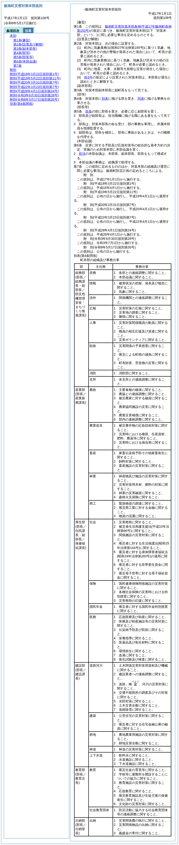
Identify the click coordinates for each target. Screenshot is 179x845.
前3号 (88, 77)
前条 (88, 111)
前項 (82, 154)
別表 (105, 98)
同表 (141, 98)
